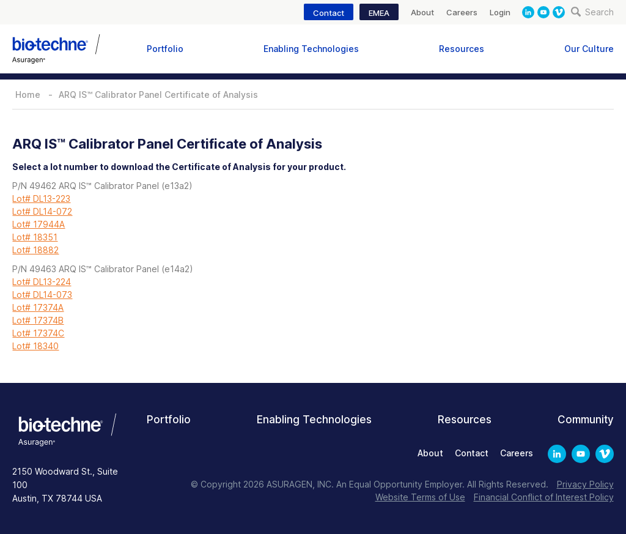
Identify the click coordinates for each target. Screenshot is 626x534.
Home (27, 94)
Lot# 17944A (38, 224)
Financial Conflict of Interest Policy (544, 497)
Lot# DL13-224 (41, 281)
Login (500, 12)
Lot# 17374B (38, 320)
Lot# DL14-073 (42, 294)
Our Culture (589, 48)
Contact (328, 13)
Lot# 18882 (35, 250)
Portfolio (165, 48)
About (422, 12)
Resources (461, 48)
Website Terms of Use (420, 497)
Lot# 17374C (38, 333)
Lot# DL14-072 (42, 211)
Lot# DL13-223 (41, 198)
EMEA (379, 13)
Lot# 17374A (38, 307)
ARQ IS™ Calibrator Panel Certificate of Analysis (158, 94)
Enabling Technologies (311, 48)
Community (586, 419)
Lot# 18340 (35, 346)
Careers (461, 12)
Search (592, 12)
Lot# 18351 (34, 237)
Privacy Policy (585, 484)
